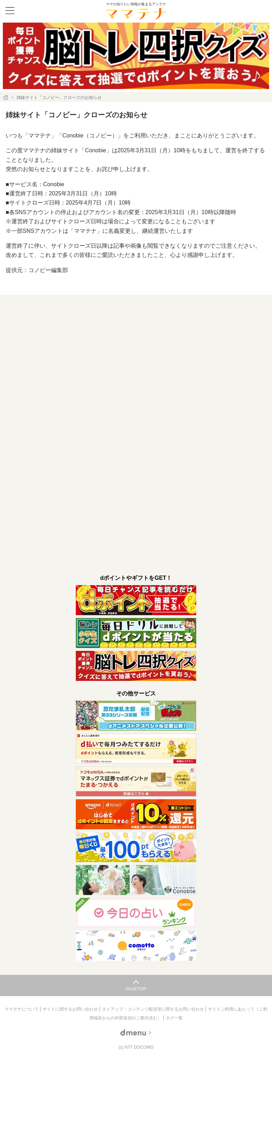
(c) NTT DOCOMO (135, 1047)
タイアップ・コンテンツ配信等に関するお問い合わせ (153, 1009)
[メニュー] (10, 11)
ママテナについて (22, 1009)
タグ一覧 (174, 1018)
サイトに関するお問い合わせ (70, 1009)
